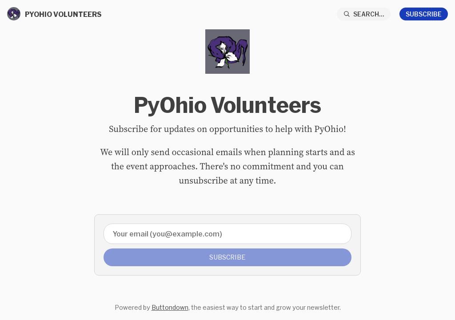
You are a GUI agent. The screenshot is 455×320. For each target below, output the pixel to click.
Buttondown (170, 307)
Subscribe (424, 14)
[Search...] (364, 14)
